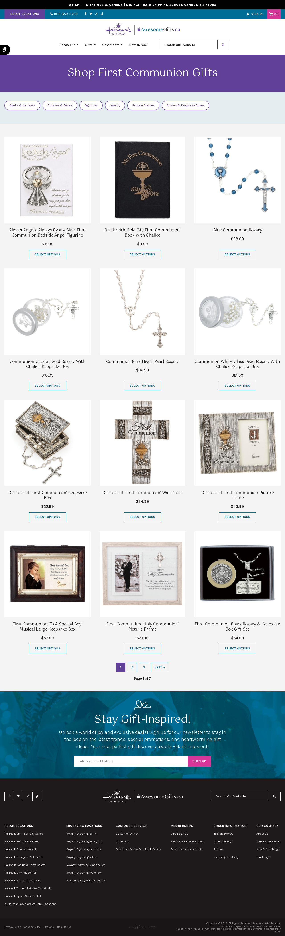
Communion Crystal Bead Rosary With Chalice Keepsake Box (48, 364)
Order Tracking (223, 841)
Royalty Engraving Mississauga (85, 864)
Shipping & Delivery (226, 857)
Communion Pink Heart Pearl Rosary (142, 361)
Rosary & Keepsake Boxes (185, 105)
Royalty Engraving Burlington (84, 841)
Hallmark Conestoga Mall (20, 849)
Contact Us (123, 841)
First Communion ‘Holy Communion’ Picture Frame (142, 627)
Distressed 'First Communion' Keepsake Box (47, 495)
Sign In (257, 14)
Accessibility (32, 926)
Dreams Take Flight (268, 841)
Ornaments (111, 45)
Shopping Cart (271, 14)
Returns (218, 849)
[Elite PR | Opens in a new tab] (142, 927)
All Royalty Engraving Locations (86, 880)
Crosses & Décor (59, 105)
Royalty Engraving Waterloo (83, 872)
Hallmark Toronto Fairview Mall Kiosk (27, 888)
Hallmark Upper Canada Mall (22, 896)
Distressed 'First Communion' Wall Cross (142, 493)
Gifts (89, 45)
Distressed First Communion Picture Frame (237, 495)
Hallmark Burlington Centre (21, 841)
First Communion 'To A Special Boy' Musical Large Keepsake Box (47, 627)
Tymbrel (276, 923)
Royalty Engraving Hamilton (83, 849)
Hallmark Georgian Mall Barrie (23, 857)
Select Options (47, 254)
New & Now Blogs (267, 849)
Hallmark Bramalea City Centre (23, 833)
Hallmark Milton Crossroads (22, 880)
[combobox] (189, 44)
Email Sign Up (179, 833)
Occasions (67, 45)
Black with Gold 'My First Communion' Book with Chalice (142, 233)
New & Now (138, 45)
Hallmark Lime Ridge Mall (20, 872)
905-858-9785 (64, 14)
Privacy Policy (12, 926)
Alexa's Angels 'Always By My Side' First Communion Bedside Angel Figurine (47, 233)
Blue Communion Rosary (237, 230)
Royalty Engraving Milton (81, 857)
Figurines (91, 105)
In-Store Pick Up (224, 833)
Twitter (91, 14)
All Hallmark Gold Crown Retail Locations (30, 903)
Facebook (85, 14)
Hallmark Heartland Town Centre (24, 864)
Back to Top (64, 926)
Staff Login (263, 857)
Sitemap (48, 926)
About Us (262, 833)
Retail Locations (24, 14)
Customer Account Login (186, 849)
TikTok (102, 14)
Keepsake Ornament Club (187, 841)
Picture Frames (143, 105)
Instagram (96, 14)
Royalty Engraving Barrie (81, 833)
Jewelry (115, 105)
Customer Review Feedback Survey (138, 849)
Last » (160, 667)
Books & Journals (22, 105)
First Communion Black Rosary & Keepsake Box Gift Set (237, 627)
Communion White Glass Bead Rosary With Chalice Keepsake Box (237, 364)
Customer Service (127, 833)
